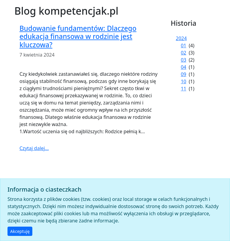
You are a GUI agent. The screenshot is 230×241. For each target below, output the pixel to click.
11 (183, 88)
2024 (181, 38)
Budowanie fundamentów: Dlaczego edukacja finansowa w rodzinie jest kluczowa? (78, 36)
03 (183, 60)
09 (183, 74)
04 (183, 67)
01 (183, 45)
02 (183, 52)
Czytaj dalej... (34, 148)
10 (183, 81)
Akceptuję (20, 231)
